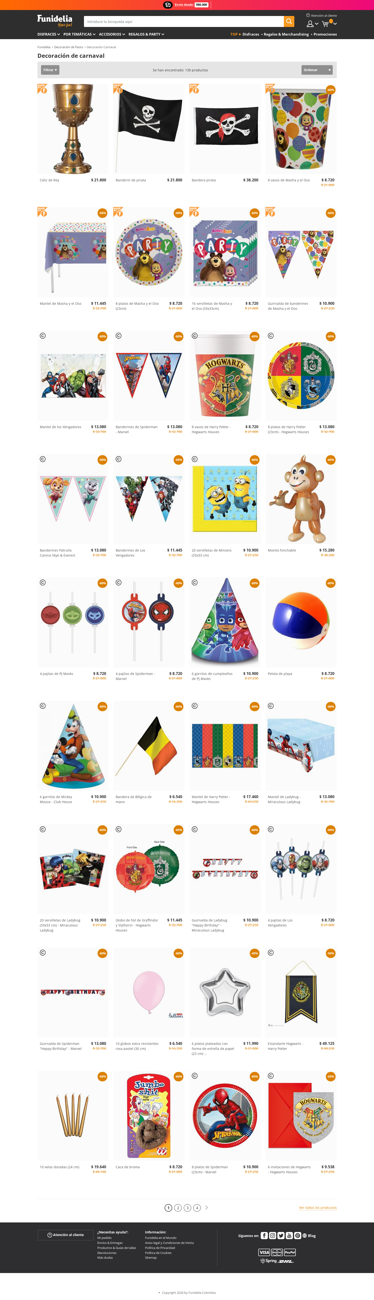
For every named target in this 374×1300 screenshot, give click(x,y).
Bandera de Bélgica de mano (134, 799)
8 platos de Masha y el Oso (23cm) (137, 306)
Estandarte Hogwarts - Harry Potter (285, 1046)
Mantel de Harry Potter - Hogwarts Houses (211, 799)
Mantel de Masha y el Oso (60, 303)
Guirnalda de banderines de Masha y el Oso (288, 306)
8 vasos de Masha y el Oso (289, 180)
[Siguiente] (206, 1208)
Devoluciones (106, 1253)
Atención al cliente (65, 1234)
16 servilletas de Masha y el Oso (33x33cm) (212, 306)
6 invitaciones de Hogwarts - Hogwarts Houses (289, 1169)
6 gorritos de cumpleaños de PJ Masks (212, 676)
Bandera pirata (204, 180)
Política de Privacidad (160, 1248)
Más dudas (105, 1257)
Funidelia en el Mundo (161, 1238)
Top (234, 34)
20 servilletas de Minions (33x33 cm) (212, 553)
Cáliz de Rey (49, 180)
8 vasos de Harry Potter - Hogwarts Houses (211, 429)
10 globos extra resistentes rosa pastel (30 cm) (137, 1046)
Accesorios (110, 34)
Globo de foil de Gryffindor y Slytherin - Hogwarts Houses (137, 925)
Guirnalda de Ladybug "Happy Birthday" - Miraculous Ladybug (209, 925)
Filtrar (48, 70)
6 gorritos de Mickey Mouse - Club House (56, 799)
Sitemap (151, 1257)
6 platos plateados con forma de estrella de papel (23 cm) (213, 1048)
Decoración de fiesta (68, 47)
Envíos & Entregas (110, 1243)
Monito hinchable (282, 550)
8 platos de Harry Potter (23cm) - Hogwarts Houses (288, 429)
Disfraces (46, 34)
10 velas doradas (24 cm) (59, 1167)
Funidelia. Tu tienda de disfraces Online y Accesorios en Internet (54, 21)
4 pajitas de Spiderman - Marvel (135, 676)
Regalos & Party (144, 34)
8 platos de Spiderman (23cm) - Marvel (210, 1169)
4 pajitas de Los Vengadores (280, 922)
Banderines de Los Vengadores (130, 553)
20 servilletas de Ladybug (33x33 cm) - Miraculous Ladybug (60, 925)
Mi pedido (104, 1238)
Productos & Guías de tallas (116, 1248)
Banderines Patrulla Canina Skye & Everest (57, 553)
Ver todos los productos (318, 1207)
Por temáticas (77, 34)
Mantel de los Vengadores (60, 427)
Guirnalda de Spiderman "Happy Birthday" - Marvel (61, 1046)
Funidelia (43, 47)
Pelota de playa (280, 673)
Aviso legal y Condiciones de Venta (169, 1243)
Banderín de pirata (131, 180)
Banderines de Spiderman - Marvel (137, 429)
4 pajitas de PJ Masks (56, 673)
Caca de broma (128, 1167)
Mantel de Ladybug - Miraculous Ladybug (284, 799)
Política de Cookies (158, 1253)
